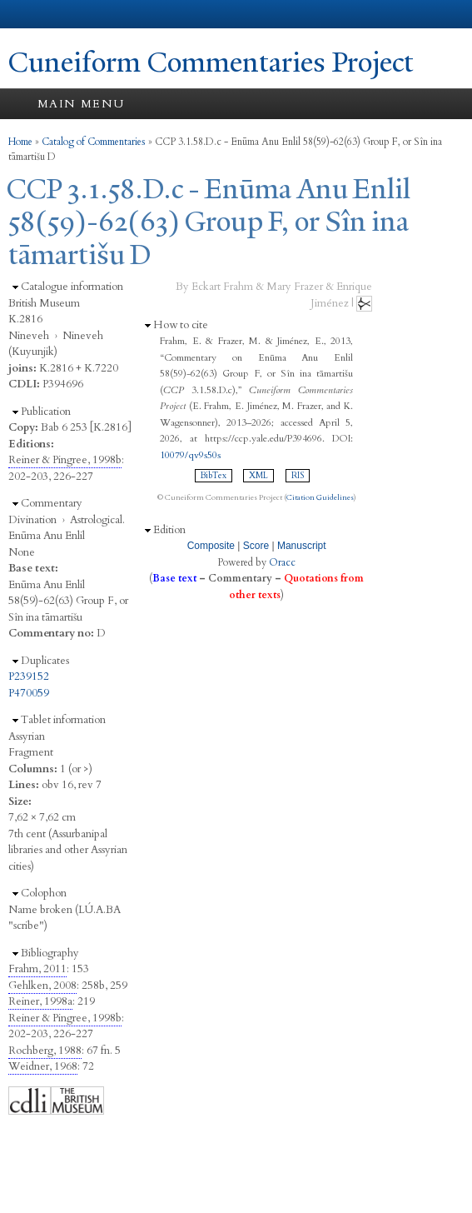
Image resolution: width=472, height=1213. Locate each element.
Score (256, 546)
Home (20, 141)
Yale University (27, 14)
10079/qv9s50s (190, 455)
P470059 (28, 693)
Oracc (282, 562)
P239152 (28, 676)
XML (258, 476)
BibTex (213, 476)
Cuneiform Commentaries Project (211, 62)
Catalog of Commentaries (94, 141)
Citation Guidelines (320, 497)
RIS (297, 476)
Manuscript (301, 546)
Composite (211, 546)
